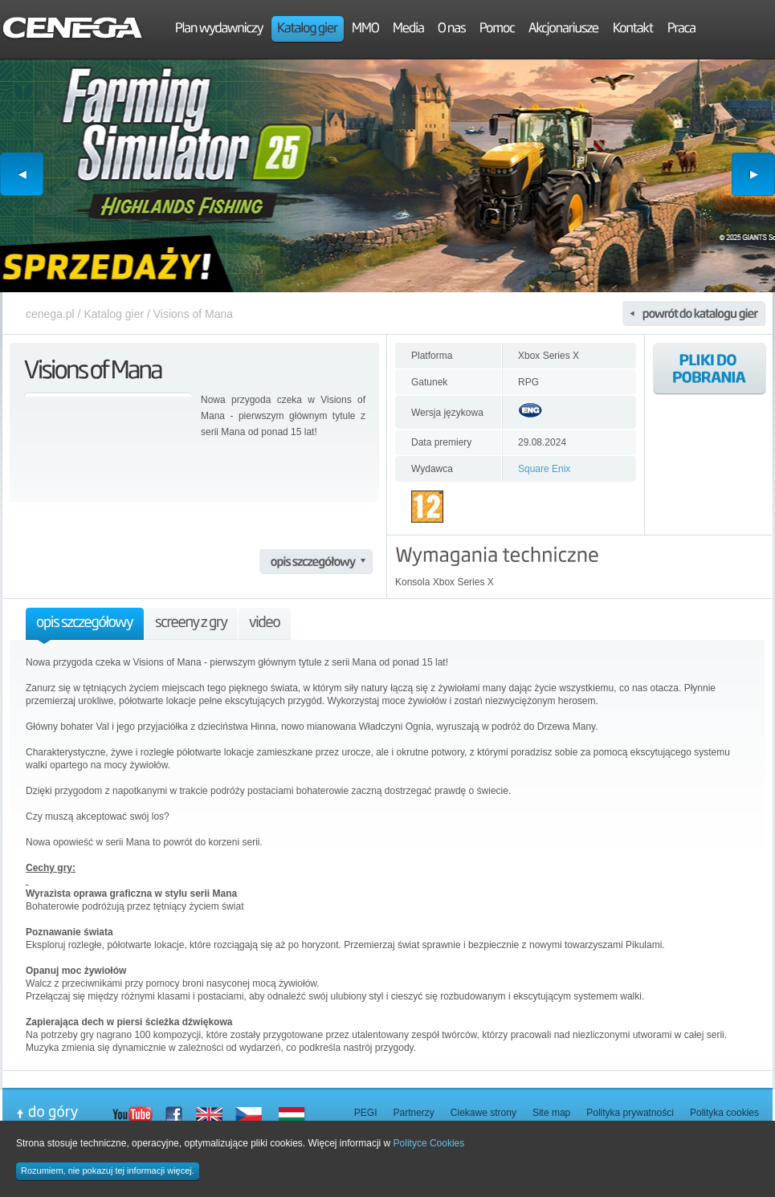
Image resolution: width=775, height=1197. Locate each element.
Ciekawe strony (483, 1112)
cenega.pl (50, 313)
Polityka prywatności (630, 1112)
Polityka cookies (724, 1112)
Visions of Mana (193, 313)
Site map (551, 1112)
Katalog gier (114, 313)
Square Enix (544, 468)
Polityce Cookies (429, 1143)
